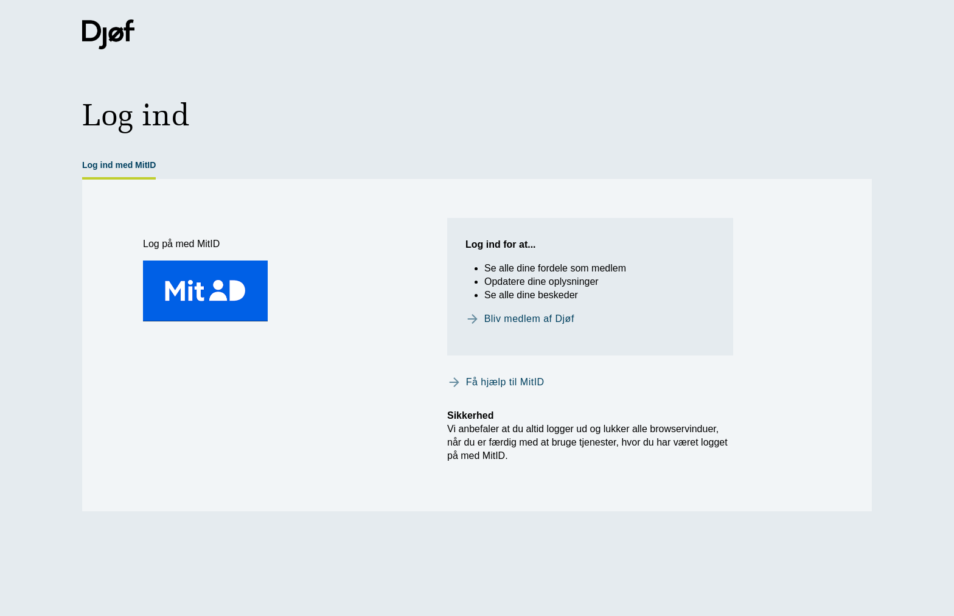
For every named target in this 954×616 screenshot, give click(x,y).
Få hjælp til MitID (505, 382)
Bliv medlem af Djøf (529, 318)
